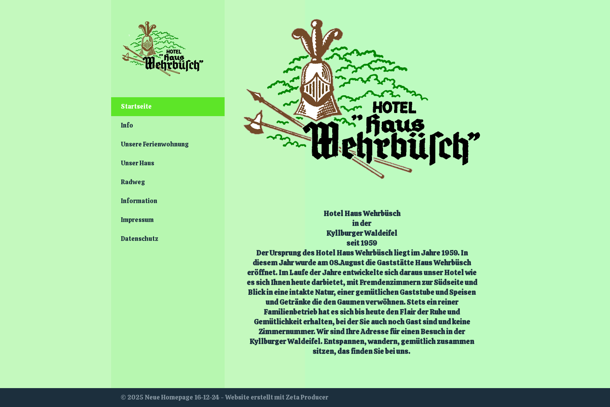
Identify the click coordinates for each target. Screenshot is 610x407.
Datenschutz (139, 239)
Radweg (133, 182)
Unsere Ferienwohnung (155, 144)
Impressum (137, 220)
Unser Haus (137, 163)
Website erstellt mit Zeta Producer (276, 397)
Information (139, 201)
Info (127, 125)
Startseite (136, 106)
